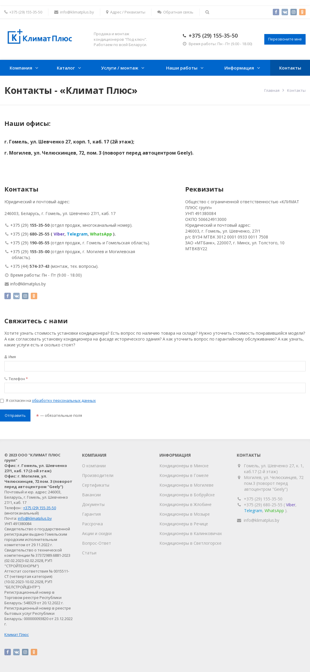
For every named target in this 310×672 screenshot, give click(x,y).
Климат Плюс (16, 634)
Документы (93, 504)
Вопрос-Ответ (96, 543)
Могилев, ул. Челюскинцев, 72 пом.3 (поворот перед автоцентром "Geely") (274, 483)
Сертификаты (95, 485)
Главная (272, 90)
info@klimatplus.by (74, 12)
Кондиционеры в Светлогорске (190, 543)
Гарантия (91, 514)
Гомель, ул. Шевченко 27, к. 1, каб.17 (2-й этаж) (274, 468)
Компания (21, 68)
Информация (239, 68)
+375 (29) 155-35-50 (213, 35)
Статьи (89, 553)
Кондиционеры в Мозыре (184, 514)
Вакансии (91, 494)
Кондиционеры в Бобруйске (187, 494)
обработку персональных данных (64, 400)
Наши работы (181, 68)
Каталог (66, 68)
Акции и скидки (97, 533)
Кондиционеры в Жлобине (185, 504)
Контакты (290, 68)
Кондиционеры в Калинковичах (190, 533)
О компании (94, 465)
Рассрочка (92, 524)
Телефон (16, 378)
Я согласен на (48, 400)
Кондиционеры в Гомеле (184, 475)
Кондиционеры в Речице (183, 524)
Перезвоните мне (285, 39)
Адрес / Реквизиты (125, 12)
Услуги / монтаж (119, 68)
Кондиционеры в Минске (184, 465)
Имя (10, 356)
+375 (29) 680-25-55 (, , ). (270, 507)
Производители (97, 475)
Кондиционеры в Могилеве (186, 485)
